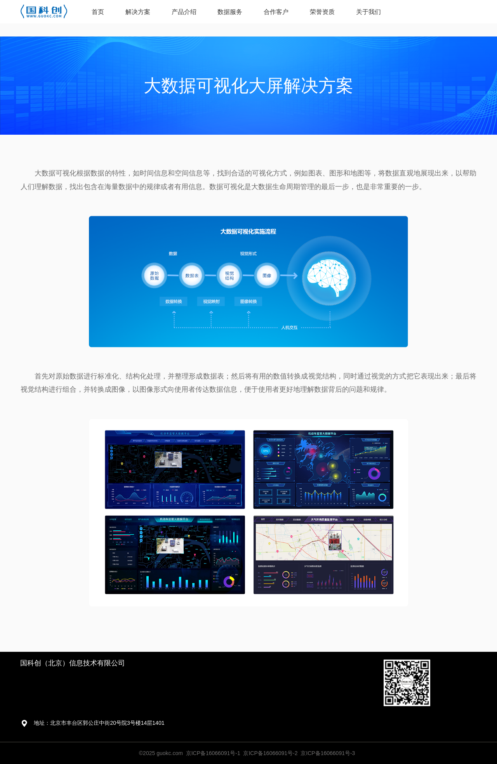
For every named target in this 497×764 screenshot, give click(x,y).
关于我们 (368, 12)
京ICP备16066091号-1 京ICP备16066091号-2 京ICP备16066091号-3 (270, 753)
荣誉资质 (322, 12)
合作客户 (276, 12)
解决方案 (137, 12)
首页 (98, 12)
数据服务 (229, 12)
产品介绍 (184, 12)
